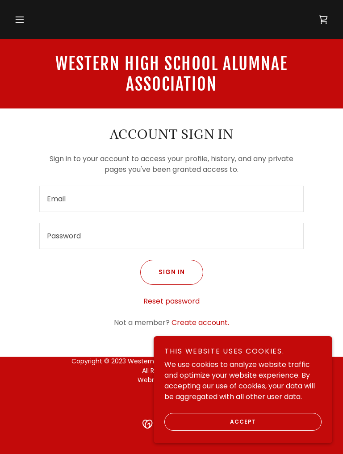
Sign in (162, 272)
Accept (210, 422)
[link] (323, 20)
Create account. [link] (200, 322)
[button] (20, 20)
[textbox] (171, 199)
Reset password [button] (171, 301)
